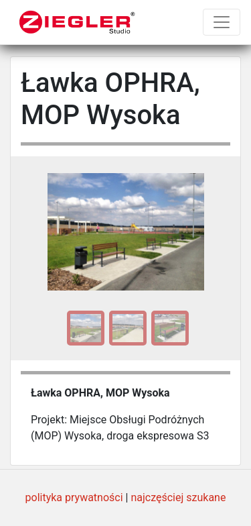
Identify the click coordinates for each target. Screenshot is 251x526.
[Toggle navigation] (221, 22)
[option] (83, 328)
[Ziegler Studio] (78, 22)
